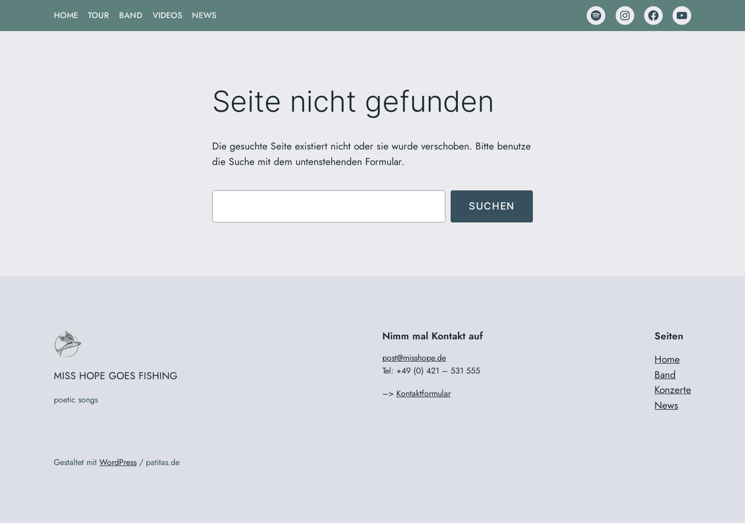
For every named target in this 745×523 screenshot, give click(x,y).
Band (665, 374)
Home (667, 359)
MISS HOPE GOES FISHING (115, 375)
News (666, 405)
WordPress (118, 462)
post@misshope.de (414, 358)
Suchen (492, 206)
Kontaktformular (423, 393)
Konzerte (672, 389)
